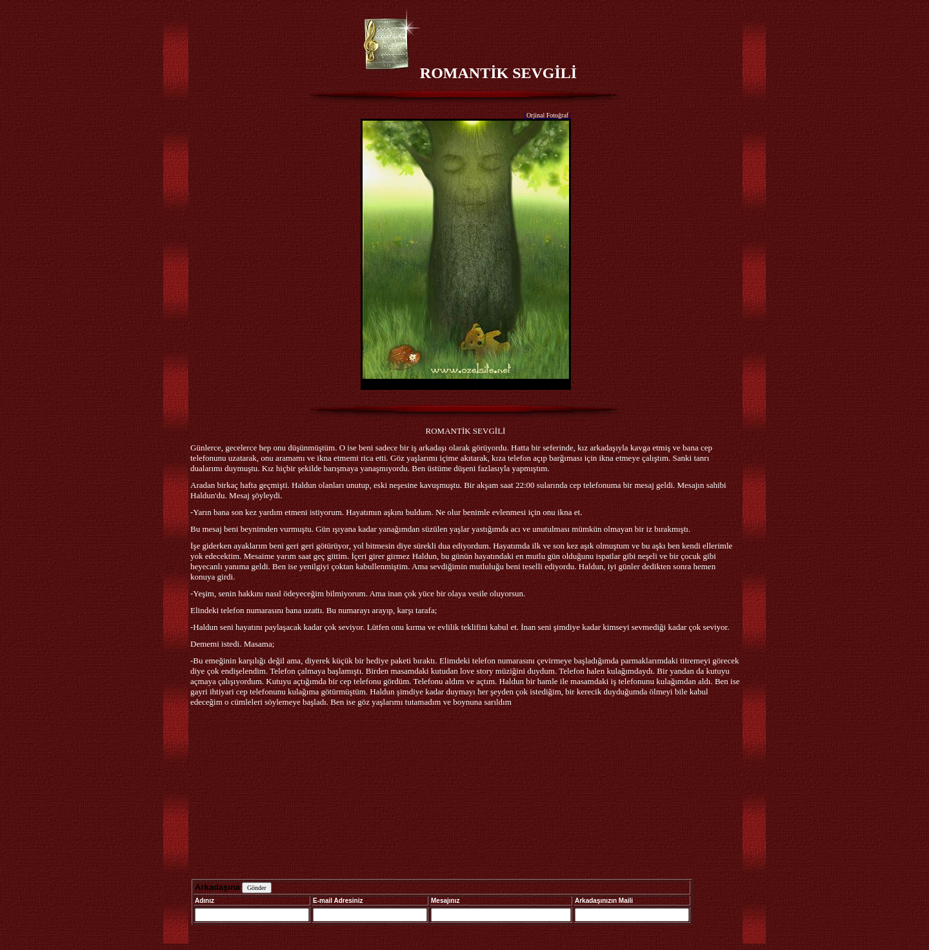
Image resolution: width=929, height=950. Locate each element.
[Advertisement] (466, 794)
